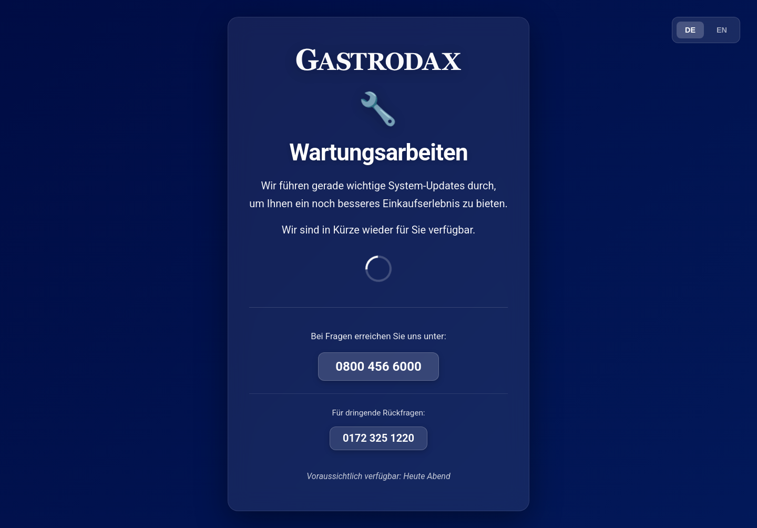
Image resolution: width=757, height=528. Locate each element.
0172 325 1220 (378, 438)
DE (690, 30)
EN (722, 30)
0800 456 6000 (378, 366)
